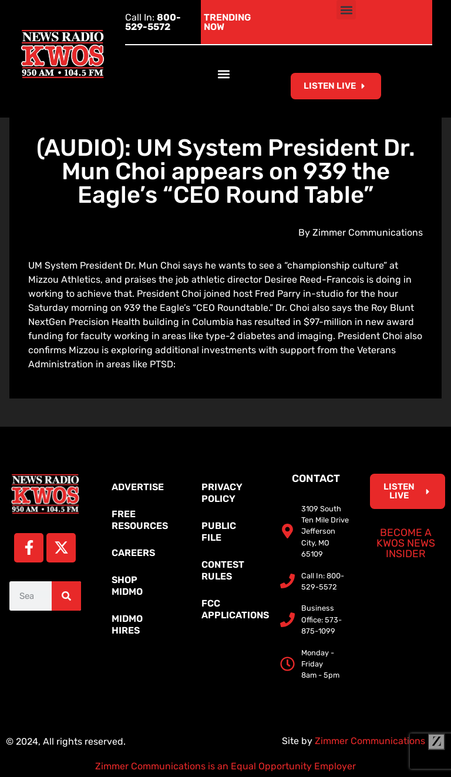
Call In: (153, 22)
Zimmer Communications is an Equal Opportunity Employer (225, 766)
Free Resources (140, 519)
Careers (133, 552)
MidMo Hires (127, 624)
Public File (218, 531)
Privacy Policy (222, 492)
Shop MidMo (127, 585)
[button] (346, 9)
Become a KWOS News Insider (405, 543)
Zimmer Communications (380, 740)
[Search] (66, 596)
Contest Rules (222, 570)
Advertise (138, 487)
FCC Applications (231, 609)
